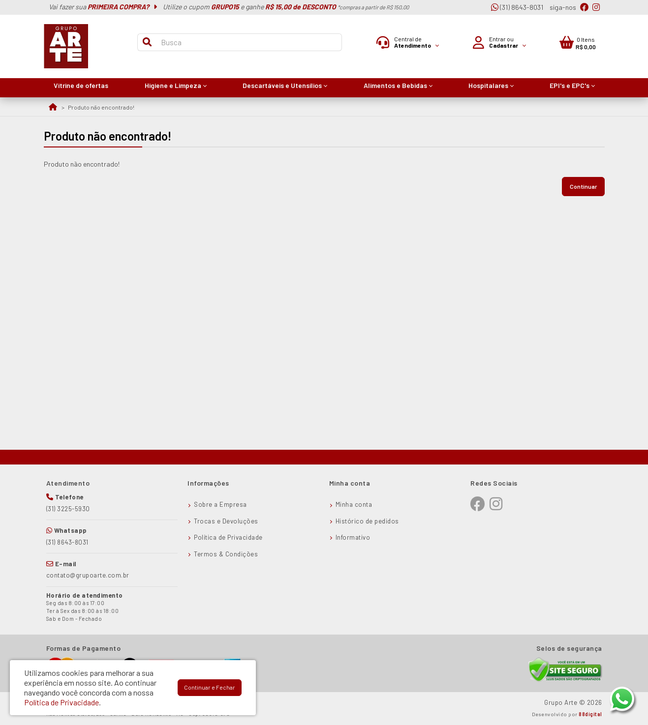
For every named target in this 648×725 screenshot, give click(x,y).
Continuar (583, 186)
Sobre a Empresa (220, 504)
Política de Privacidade (228, 537)
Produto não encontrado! (101, 107)
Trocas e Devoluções (226, 521)
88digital (590, 714)
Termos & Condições (226, 554)
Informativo (353, 537)
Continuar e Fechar (209, 687)
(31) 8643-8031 (517, 7)
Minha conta (354, 504)
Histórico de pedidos (367, 521)
